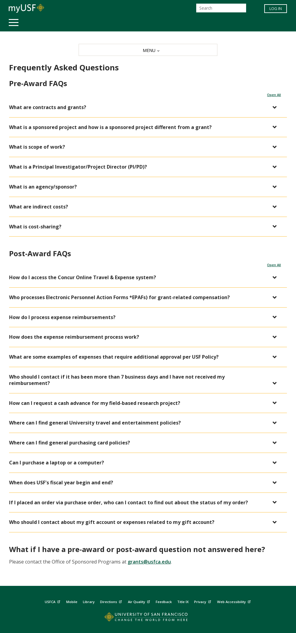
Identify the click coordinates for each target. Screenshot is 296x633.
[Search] (221, 8)
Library (89, 601)
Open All (274, 94)
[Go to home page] (148, 618)
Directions (111, 601)
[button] (145, 107)
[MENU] (148, 50)
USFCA (53, 601)
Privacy (203, 601)
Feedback (164, 601)
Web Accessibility (234, 601)
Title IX (183, 601)
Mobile (71, 601)
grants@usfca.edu (149, 561)
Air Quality (139, 601)
